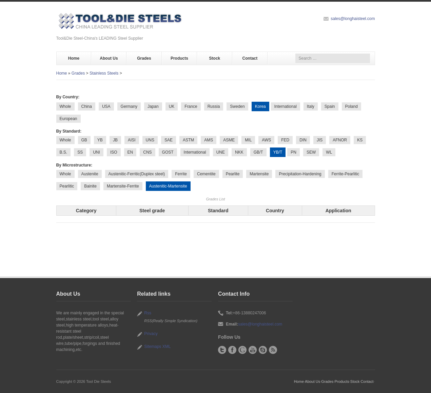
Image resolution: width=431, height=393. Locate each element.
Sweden (237, 106)
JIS (319, 140)
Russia (214, 106)
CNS (147, 152)
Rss (147, 313)
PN (293, 152)
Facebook (232, 350)
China (86, 106)
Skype (263, 350)
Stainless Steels (104, 73)
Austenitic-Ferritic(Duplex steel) (137, 174)
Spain (330, 106)
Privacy (150, 333)
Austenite (89, 174)
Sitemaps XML (157, 346)
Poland (351, 106)
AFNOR (340, 140)
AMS (208, 140)
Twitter (222, 350)
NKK (239, 152)
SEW (311, 152)
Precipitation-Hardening (300, 174)
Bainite (90, 186)
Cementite (206, 174)
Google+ (242, 350)
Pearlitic (67, 186)
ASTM (188, 140)
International (285, 106)
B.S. (63, 152)
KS (360, 140)
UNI (96, 152)
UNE (220, 152)
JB (115, 140)
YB (100, 140)
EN (130, 152)
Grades (144, 58)
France (190, 106)
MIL (248, 140)
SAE (168, 140)
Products (179, 58)
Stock (214, 58)
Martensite (259, 174)
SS (80, 152)
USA (106, 106)
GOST (168, 152)
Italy (310, 106)
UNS (150, 140)
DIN (303, 140)
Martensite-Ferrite (123, 186)
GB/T (258, 152)
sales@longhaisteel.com (353, 18)
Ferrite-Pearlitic (345, 174)
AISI (132, 140)
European (68, 118)
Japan (153, 106)
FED (285, 140)
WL (329, 152)
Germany (129, 106)
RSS (273, 350)
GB (84, 140)
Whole (65, 106)
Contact (250, 58)
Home (73, 58)
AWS (266, 140)
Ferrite (181, 174)
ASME (229, 140)
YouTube (253, 350)
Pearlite (233, 174)
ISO (113, 152)
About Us (109, 58)
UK (172, 106)
